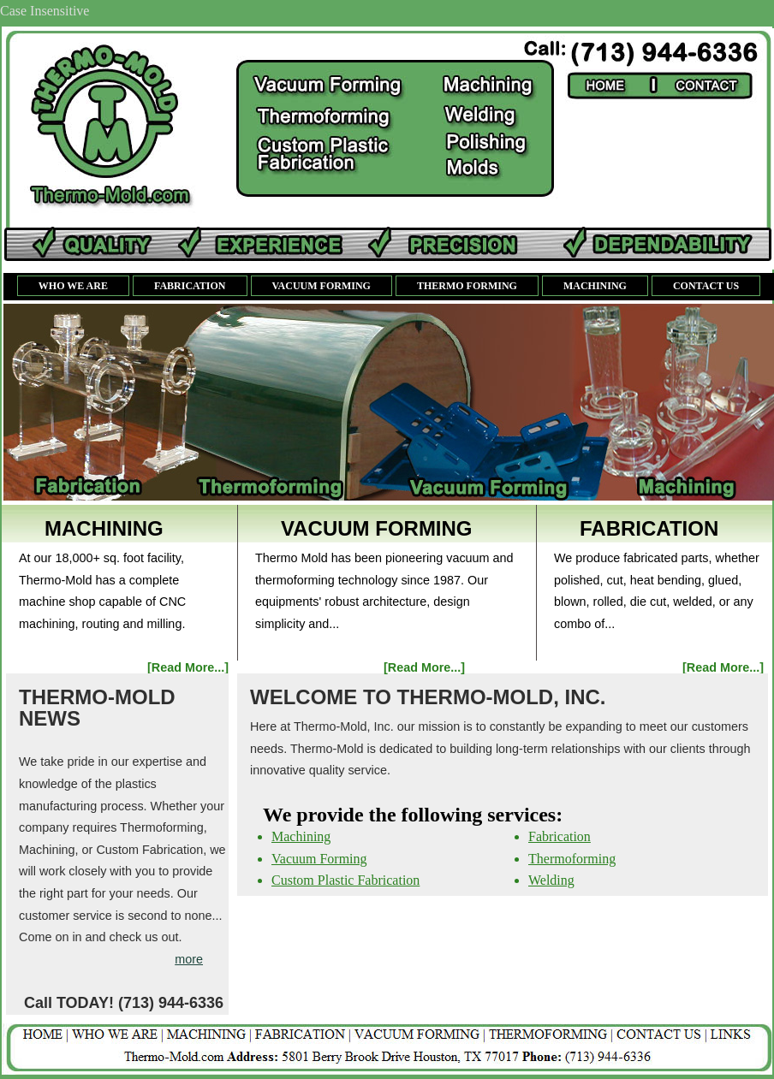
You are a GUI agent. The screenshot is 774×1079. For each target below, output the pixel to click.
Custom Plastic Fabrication (345, 880)
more (189, 959)
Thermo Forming (467, 286)
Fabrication (190, 286)
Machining (595, 286)
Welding (551, 880)
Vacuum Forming (321, 286)
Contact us (706, 286)
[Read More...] (188, 667)
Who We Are (73, 286)
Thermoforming (572, 858)
